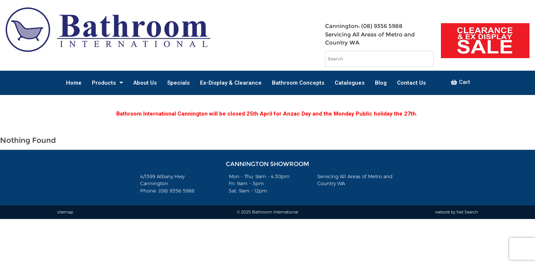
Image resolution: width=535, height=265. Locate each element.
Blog (381, 83)
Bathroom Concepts (298, 83)
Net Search (467, 212)
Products (107, 82)
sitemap (65, 212)
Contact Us (411, 83)
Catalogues (350, 83)
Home (74, 83)
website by (445, 212)
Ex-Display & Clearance (231, 83)
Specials (178, 83)
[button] (460, 82)
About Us (145, 83)
